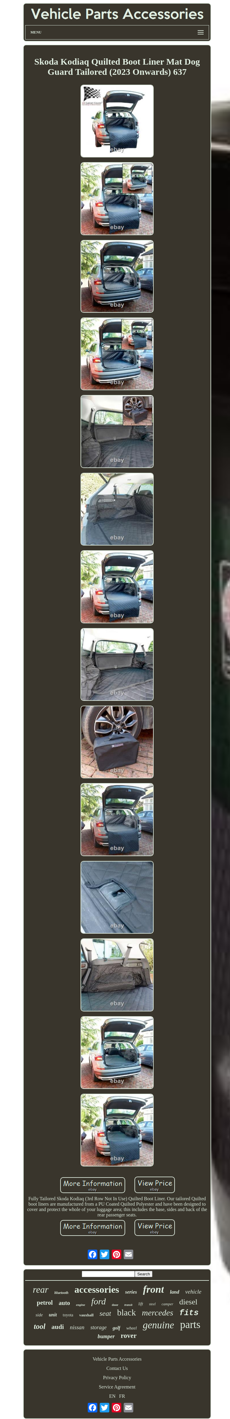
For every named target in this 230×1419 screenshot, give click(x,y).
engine (80, 1304)
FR (122, 1396)
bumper (106, 1336)
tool (40, 1326)
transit (128, 1304)
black (126, 1312)
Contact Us (117, 1368)
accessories (97, 1289)
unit (53, 1314)
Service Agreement (117, 1386)
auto (64, 1303)
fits (189, 1313)
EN (112, 1396)
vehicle (193, 1292)
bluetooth (62, 1293)
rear (41, 1289)
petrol (45, 1302)
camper (167, 1304)
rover (129, 1335)
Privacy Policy (117, 1377)
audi (58, 1326)
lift (140, 1304)
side (39, 1314)
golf (116, 1327)
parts (190, 1324)
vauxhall (86, 1315)
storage (98, 1327)
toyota (68, 1315)
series (131, 1292)
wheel (131, 1328)
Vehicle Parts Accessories (117, 1359)
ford (98, 1301)
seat (105, 1313)
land (174, 1292)
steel (152, 1304)
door (115, 1304)
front (153, 1289)
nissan (77, 1327)
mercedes (157, 1312)
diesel (188, 1302)
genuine (158, 1325)
